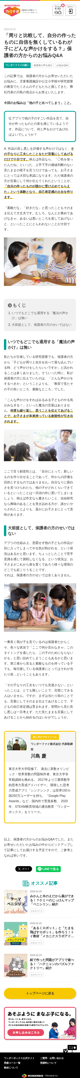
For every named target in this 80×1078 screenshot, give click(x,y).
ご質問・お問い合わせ (52, 1058)
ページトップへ (70, 1048)
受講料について (48, 1063)
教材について (11, 1067)
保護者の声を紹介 (43, 65)
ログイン (70, 7)
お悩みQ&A (62, 65)
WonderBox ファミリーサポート (12, 11)
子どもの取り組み (58, 8)
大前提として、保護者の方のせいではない (42, 324)
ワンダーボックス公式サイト (19, 1058)
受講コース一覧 (12, 1063)
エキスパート (37, 911)
